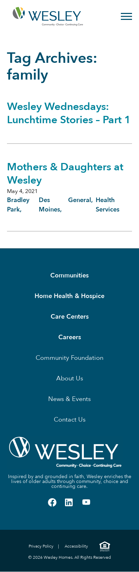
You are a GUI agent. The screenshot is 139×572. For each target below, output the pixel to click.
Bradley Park (18, 205)
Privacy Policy (41, 546)
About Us (69, 378)
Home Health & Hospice (69, 296)
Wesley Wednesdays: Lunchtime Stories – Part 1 (69, 113)
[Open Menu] (126, 16)
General (79, 200)
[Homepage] (33, 17)
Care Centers (70, 316)
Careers (69, 337)
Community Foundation (69, 358)
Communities (69, 275)
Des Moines (49, 205)
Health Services (107, 205)
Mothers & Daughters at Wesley (65, 173)
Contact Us (70, 419)
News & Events (69, 399)
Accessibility (76, 546)
